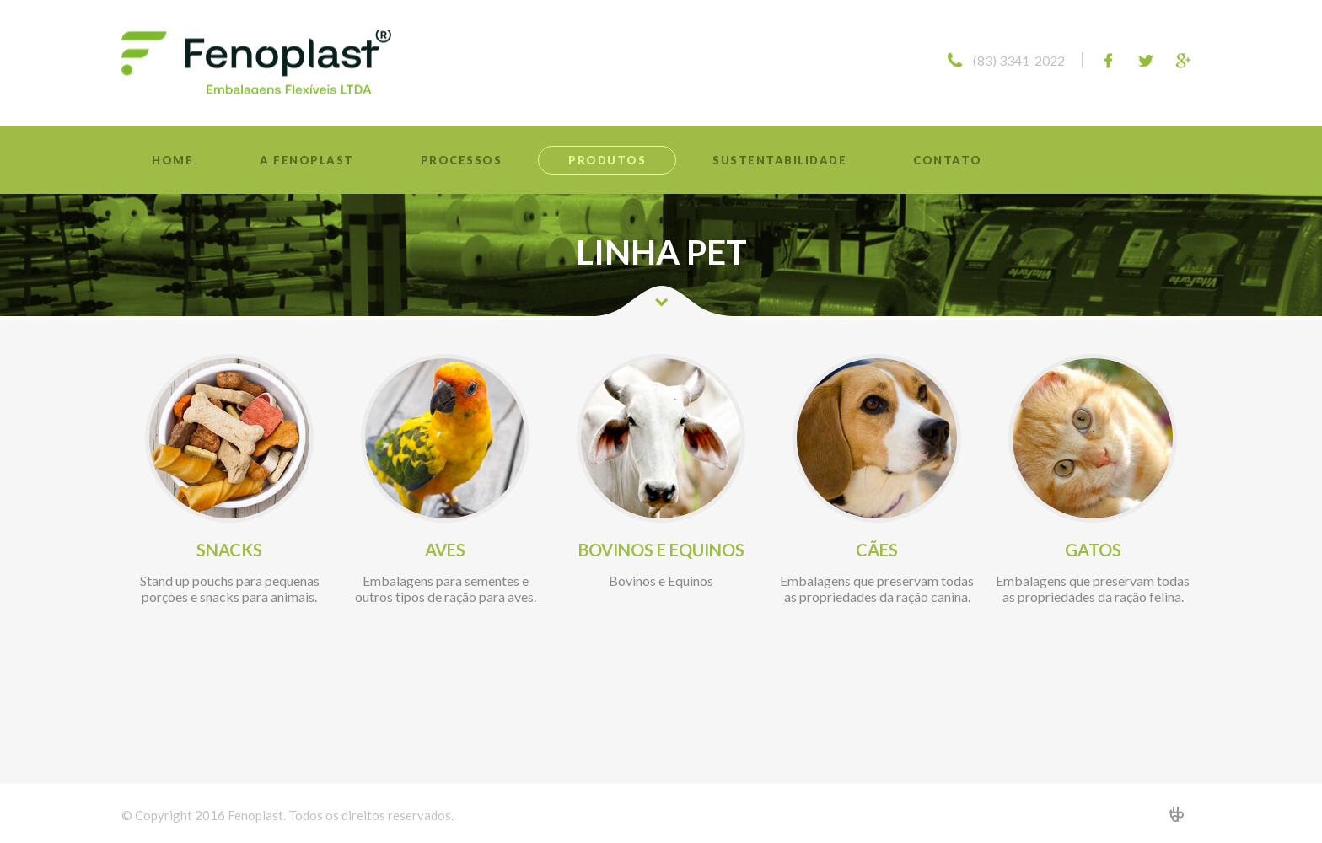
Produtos (607, 160)
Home (172, 160)
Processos (461, 160)
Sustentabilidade (779, 160)
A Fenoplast (307, 160)
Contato (947, 160)
